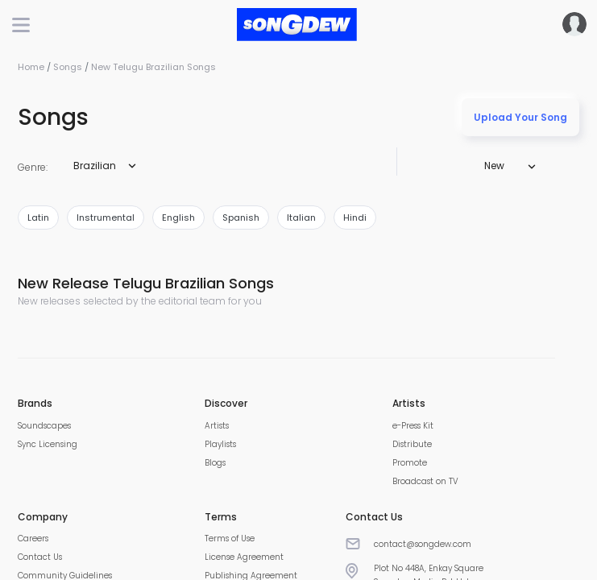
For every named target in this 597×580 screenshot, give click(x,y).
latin (38, 217)
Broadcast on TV (425, 481)
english (178, 217)
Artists (217, 426)
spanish (240, 217)
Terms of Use (230, 538)
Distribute (412, 444)
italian (301, 217)
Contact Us (40, 557)
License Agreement (244, 557)
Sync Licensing (47, 444)
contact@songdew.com (422, 544)
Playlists (220, 444)
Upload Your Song (520, 117)
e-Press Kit (412, 426)
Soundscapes (44, 426)
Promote (409, 463)
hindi (355, 217)
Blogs (215, 463)
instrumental (106, 217)
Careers (33, 538)
